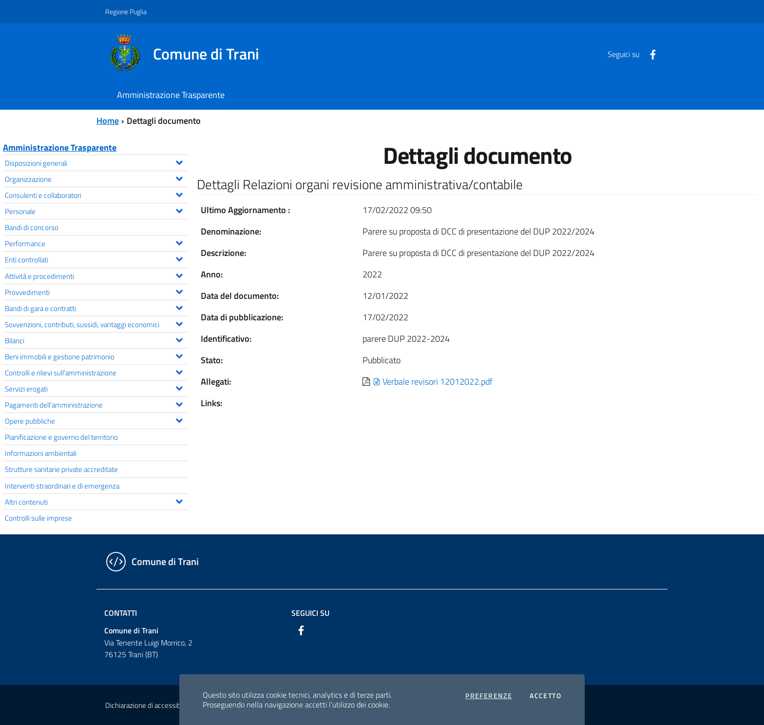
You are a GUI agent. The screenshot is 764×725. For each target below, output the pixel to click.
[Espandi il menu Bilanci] (179, 339)
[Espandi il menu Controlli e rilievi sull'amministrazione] (179, 371)
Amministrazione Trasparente (59, 147)
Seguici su (310, 613)
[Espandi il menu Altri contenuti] (179, 500)
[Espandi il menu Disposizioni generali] (179, 161)
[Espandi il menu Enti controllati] (179, 258)
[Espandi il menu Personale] (179, 210)
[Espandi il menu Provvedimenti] (179, 290)
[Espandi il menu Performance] (179, 242)
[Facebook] (649, 53)
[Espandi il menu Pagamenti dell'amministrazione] (179, 403)
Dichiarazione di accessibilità (148, 705)
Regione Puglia (126, 11)
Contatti (120, 613)
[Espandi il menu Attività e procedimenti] (179, 274)
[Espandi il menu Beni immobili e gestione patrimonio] (179, 355)
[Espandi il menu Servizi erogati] (179, 387)
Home (107, 120)
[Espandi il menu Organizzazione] (179, 177)
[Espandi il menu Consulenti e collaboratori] (179, 193)
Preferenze (488, 695)
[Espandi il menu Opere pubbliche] (179, 419)
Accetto (545, 695)
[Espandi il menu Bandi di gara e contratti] (179, 307)
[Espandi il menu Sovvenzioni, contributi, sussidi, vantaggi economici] (179, 323)
